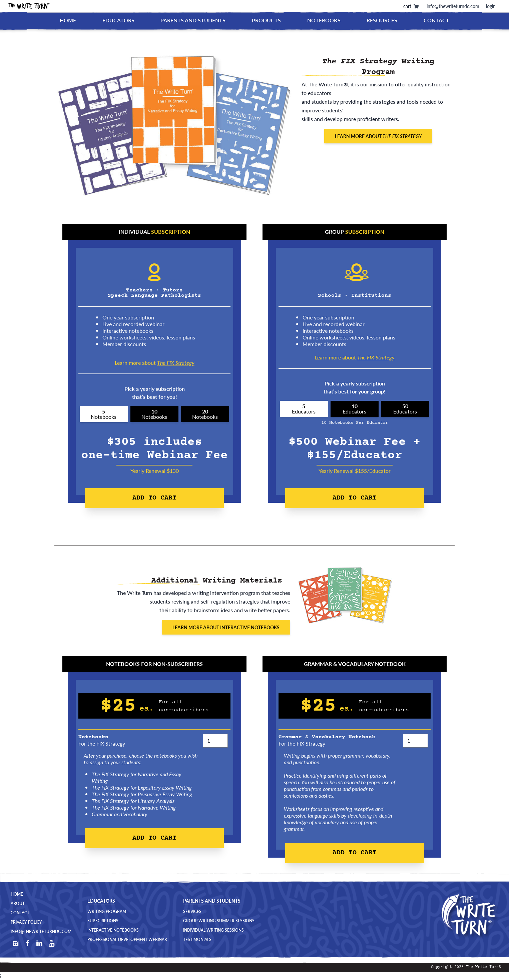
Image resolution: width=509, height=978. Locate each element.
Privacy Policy (26, 922)
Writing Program (106, 911)
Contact (436, 20)
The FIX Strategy (175, 362)
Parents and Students (192, 20)
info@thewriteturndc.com (453, 6)
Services (192, 911)
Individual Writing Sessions (213, 930)
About (18, 903)
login (491, 6)
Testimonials (197, 939)
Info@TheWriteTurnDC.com (41, 931)
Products (266, 20)
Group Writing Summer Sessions (219, 921)
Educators (118, 20)
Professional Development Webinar (127, 939)
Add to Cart (154, 498)
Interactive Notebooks (113, 930)
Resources (382, 20)
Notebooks (324, 20)
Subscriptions (102, 921)
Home (68, 20)
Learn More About (378, 136)
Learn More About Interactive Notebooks (226, 627)
